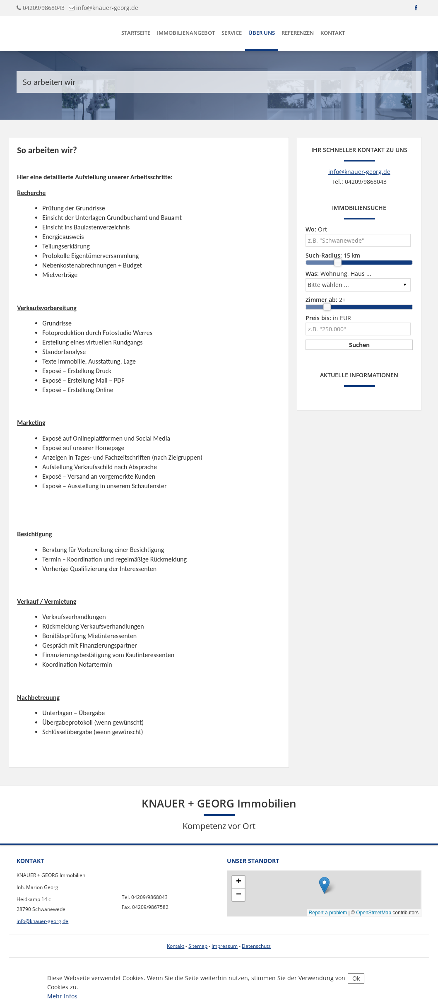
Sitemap (197, 946)
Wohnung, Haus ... (338, 273)
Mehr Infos (62, 996)
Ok (356, 978)
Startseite (135, 32)
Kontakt (332, 32)
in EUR (328, 318)
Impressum (225, 946)
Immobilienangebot (186, 32)
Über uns (261, 32)
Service (231, 32)
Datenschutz (256, 946)
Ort (316, 229)
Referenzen (298, 32)
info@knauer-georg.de (107, 8)
